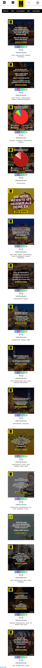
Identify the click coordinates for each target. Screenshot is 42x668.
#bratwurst (14, 99)
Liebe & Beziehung (36, 11)
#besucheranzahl (24, 382)
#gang (25, 580)
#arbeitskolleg (21, 257)
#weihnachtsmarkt (20, 55)
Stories (12, 11)
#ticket (25, 381)
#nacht (13, 55)
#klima (26, 466)
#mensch (18, 98)
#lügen (28, 340)
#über (11, 254)
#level (22, 624)
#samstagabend (20, 256)
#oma (14, 509)
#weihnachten (19, 140)
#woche (13, 256)
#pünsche (25, 298)
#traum (29, 381)
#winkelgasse (21, 582)
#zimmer (24, 464)
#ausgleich (27, 256)
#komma (26, 509)
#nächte (27, 665)
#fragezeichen (20, 509)
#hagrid (29, 580)
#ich (31, 623)
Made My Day (5, 11)
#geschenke (12, 623)
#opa (30, 507)
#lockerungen (26, 423)
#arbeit (15, 254)
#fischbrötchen (20, 56)
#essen (27, 623)
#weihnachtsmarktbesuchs (24, 99)
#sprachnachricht (14, 507)
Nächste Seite (3, 667)
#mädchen (16, 466)
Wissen (28, 11)
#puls (25, 624)
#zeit (14, 665)
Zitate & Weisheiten (20, 11)
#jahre (28, 464)
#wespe (22, 466)
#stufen (13, 98)
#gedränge (16, 382)
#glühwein (27, 55)
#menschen (12, 140)
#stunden (20, 254)
